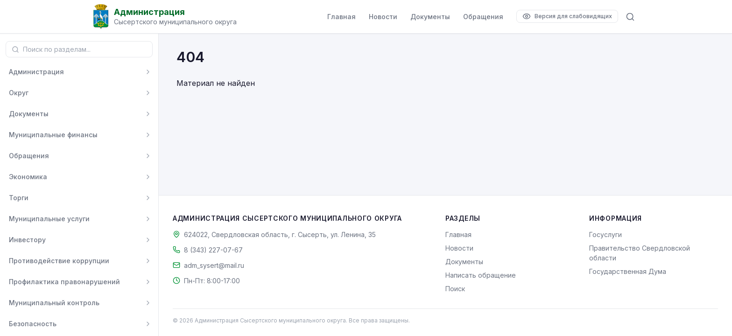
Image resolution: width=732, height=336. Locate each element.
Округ (18, 93)
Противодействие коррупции (59, 261)
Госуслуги (605, 234)
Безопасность (32, 324)
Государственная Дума (627, 271)
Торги (18, 198)
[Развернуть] (148, 71)
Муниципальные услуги (49, 219)
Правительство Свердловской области (639, 253)
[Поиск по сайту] (630, 16)
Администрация (36, 72)
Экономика (28, 177)
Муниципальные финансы (53, 135)
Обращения (483, 17)
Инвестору (27, 240)
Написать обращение (480, 275)
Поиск (455, 289)
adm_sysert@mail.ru (214, 265)
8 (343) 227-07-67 (213, 250)
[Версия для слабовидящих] (567, 16)
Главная (341, 17)
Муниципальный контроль (54, 303)
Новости (383, 17)
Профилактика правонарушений (64, 282)
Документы (430, 17)
